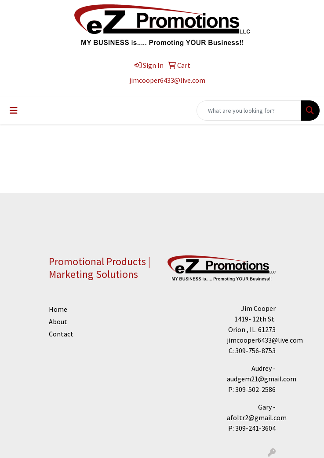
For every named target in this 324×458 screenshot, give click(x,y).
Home (57, 309)
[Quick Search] (249, 110)
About (57, 321)
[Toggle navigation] (13, 110)
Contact (57, 333)
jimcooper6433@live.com (167, 80)
